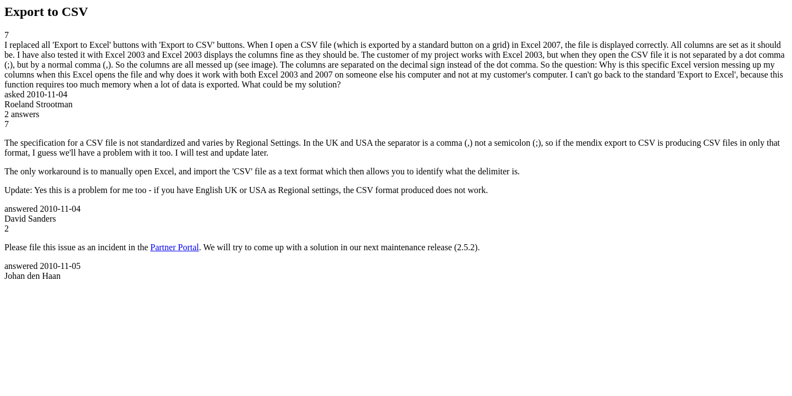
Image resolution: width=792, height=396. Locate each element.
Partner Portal (174, 247)
